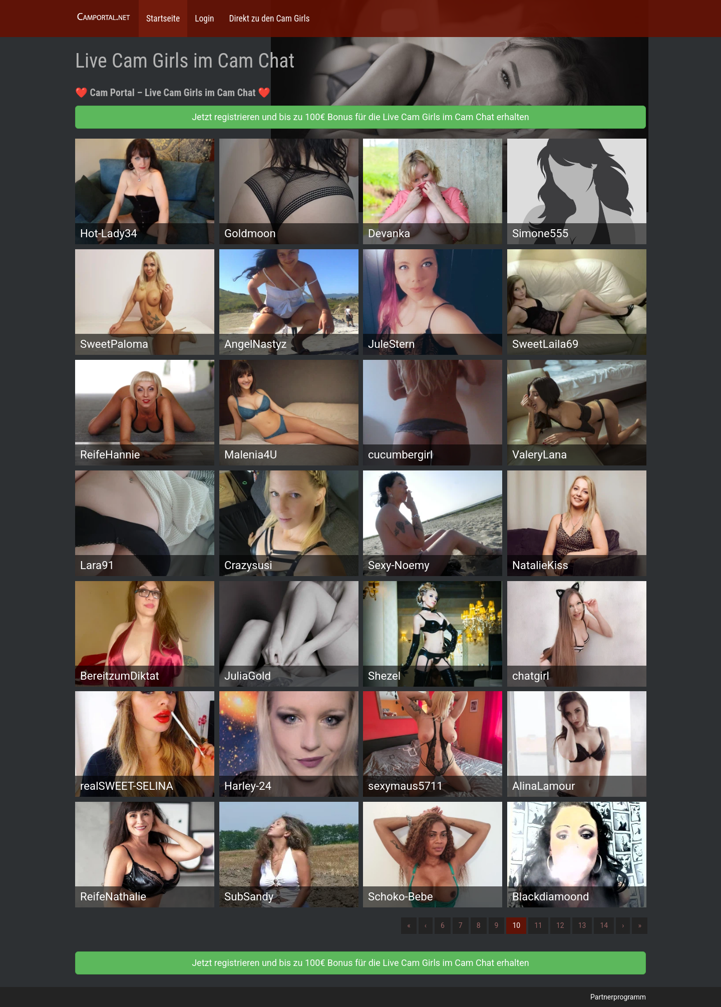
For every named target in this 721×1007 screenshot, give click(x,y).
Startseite (163, 19)
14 (604, 925)
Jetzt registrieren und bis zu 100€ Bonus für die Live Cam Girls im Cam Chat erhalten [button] (360, 117)
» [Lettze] (639, 925)
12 (560, 925)
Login (204, 19)
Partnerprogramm (618, 997)
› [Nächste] (623, 925)
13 (582, 925)
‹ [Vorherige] (426, 925)
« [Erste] (409, 925)
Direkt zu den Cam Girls (269, 19)
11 (538, 925)
